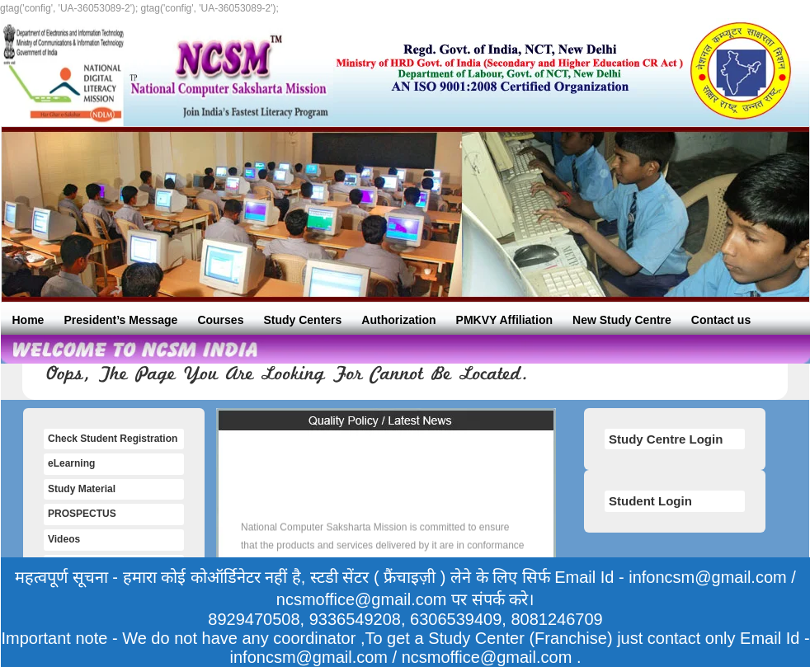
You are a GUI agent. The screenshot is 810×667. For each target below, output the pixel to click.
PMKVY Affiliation (504, 319)
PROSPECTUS (82, 513)
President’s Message (120, 319)
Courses (220, 319)
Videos (64, 539)
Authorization (398, 319)
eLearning (71, 463)
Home (28, 319)
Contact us (721, 319)
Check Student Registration (112, 438)
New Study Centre (621, 319)
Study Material (81, 489)
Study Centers (302, 319)
